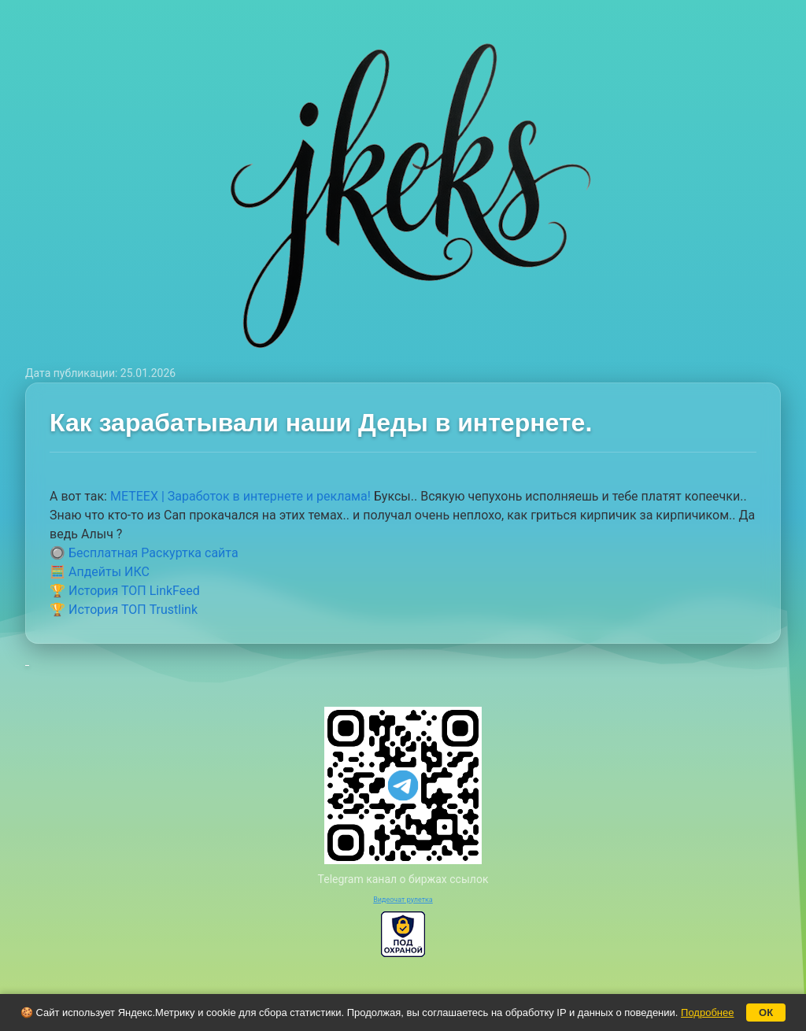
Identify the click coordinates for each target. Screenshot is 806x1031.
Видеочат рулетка (403, 900)
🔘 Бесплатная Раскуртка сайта (144, 552)
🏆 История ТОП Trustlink (124, 609)
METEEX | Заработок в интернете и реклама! (240, 496)
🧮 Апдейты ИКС (100, 571)
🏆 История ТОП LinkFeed (125, 590)
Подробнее (707, 1012)
